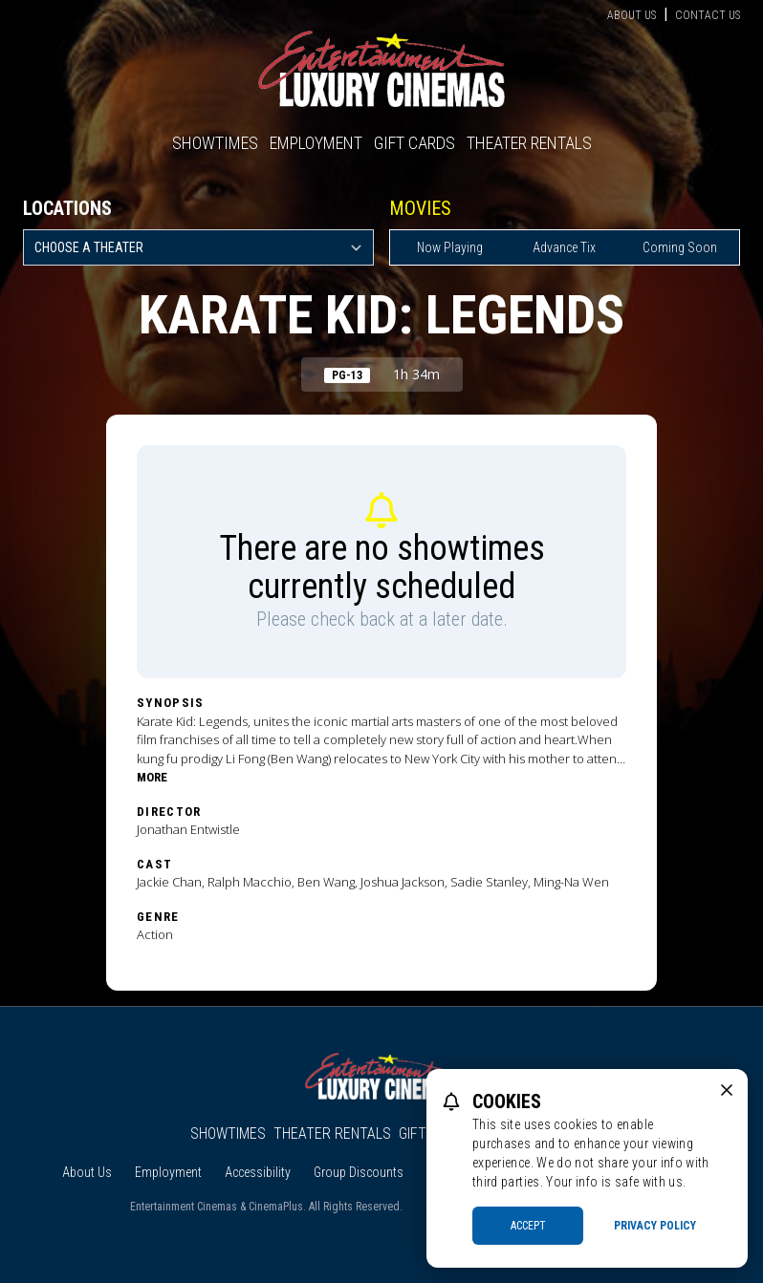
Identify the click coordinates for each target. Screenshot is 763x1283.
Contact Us (707, 15)
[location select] (198, 247)
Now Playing (450, 247)
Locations (67, 208)
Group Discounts (358, 1172)
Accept (528, 1225)
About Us (631, 15)
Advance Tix (564, 247)
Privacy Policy (655, 1225)
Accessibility (258, 1172)
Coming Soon (680, 247)
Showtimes (215, 143)
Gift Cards (414, 143)
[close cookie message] (726, 1090)
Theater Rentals (529, 143)
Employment (316, 143)
